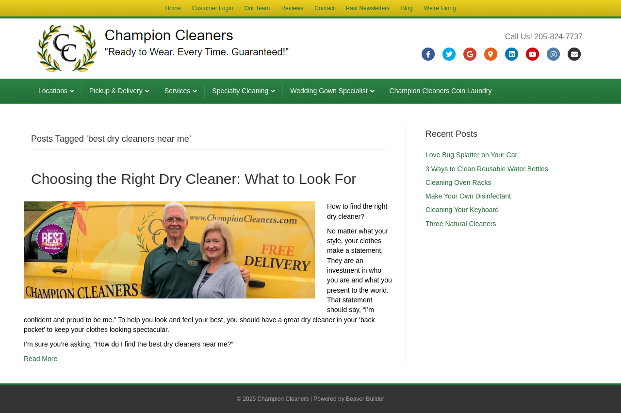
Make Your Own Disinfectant (468, 196)
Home (172, 8)
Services (177, 91)
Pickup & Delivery (116, 91)
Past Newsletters (368, 8)
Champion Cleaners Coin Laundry (441, 91)
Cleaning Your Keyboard (462, 210)
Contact (324, 8)
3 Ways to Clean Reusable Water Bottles (486, 169)
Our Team (257, 8)
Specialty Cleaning (240, 91)
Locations (52, 91)
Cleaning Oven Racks (458, 182)
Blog (406, 8)
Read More (40, 359)
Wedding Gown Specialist (328, 91)
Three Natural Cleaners (460, 224)
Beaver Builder (365, 399)
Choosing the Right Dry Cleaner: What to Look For (193, 179)
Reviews (292, 8)
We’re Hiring (440, 8)
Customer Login (212, 8)
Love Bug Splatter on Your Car (471, 155)
